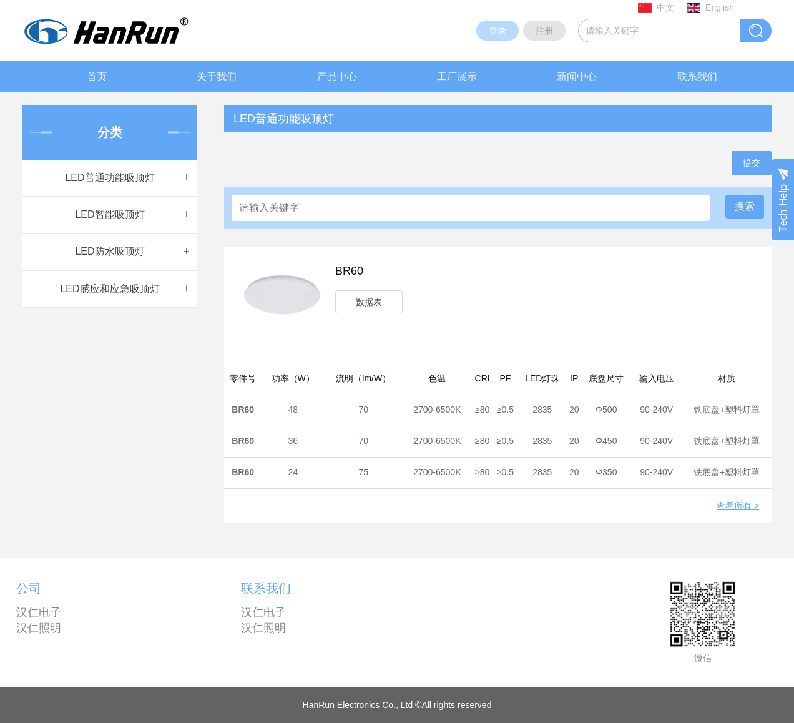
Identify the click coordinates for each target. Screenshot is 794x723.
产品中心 (337, 76)
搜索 (745, 206)
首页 (97, 76)
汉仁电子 (38, 612)
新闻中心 (577, 76)
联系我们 (697, 76)
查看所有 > (738, 506)
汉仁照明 (38, 628)
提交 (751, 163)
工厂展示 (457, 76)
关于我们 (217, 76)
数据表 (369, 302)
